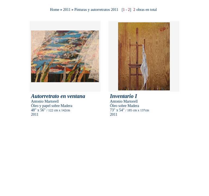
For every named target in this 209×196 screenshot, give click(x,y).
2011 (66, 10)
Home (54, 10)
